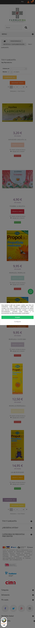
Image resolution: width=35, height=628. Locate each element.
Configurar (17, 321)
